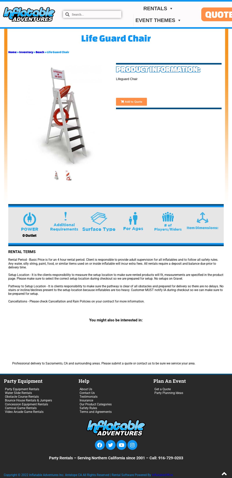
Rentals (158, 8)
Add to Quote (131, 102)
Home (12, 52)
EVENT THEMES (158, 20)
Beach (40, 52)
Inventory (26, 52)
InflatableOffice (162, 475)
